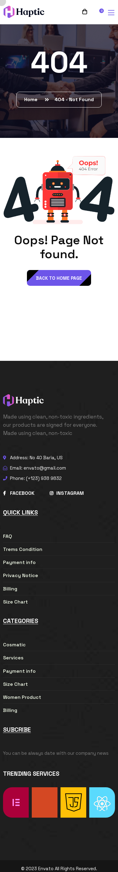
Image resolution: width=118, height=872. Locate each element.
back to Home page (59, 278)
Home (32, 99)
